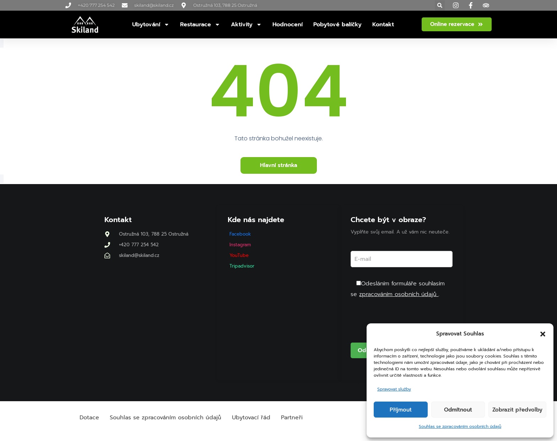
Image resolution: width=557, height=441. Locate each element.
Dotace (89, 417)
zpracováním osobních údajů (398, 294)
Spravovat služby (394, 389)
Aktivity (246, 24)
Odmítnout (458, 410)
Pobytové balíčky (337, 24)
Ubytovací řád (251, 417)
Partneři (292, 417)
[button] (542, 334)
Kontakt (383, 24)
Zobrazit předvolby (517, 410)
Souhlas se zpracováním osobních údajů (460, 426)
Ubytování (150, 24)
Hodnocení (287, 24)
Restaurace (200, 24)
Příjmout (401, 410)
